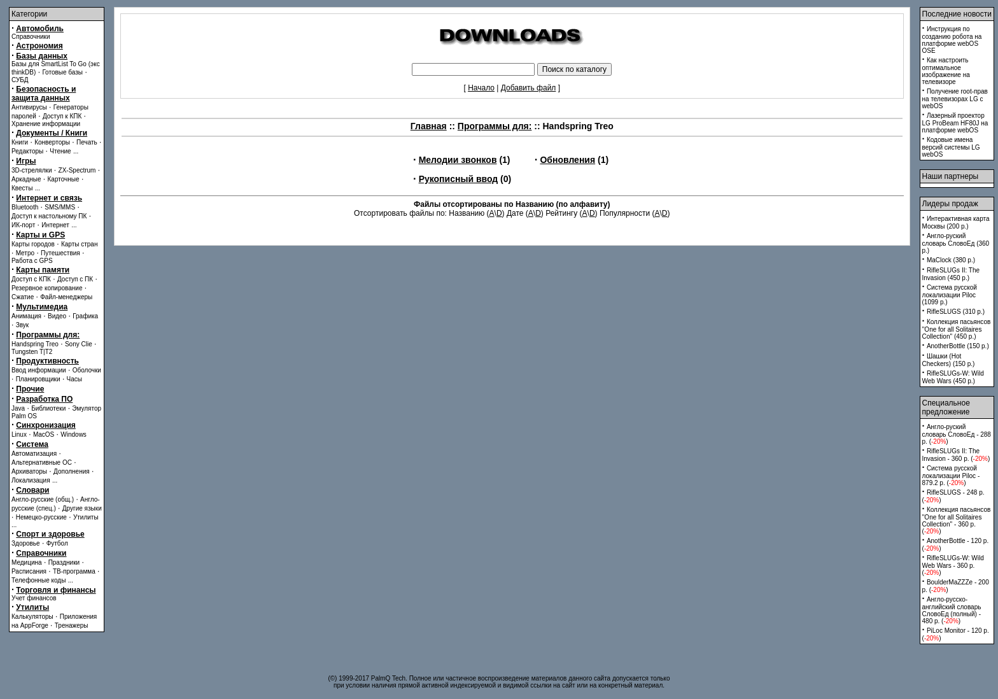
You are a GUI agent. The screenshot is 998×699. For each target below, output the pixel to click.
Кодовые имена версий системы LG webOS (951, 147)
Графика (85, 316)
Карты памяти (42, 269)
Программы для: (48, 334)
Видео (57, 316)
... (75, 151)
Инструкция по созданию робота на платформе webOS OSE (952, 39)
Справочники (30, 36)
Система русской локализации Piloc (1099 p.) (949, 295)
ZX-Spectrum (77, 170)
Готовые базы (62, 72)
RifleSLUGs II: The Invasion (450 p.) (951, 274)
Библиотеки (48, 408)
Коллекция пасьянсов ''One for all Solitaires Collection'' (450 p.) (956, 329)
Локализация (30, 480)
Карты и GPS (40, 234)
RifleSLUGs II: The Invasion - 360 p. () (956, 455)
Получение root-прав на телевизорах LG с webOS (955, 98)
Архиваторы (29, 471)
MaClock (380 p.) (951, 260)
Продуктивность (47, 361)
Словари (32, 490)
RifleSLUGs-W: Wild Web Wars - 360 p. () (953, 565)
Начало (481, 87)
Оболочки (87, 370)
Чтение (60, 151)
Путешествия (60, 253)
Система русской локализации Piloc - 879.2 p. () (951, 475)
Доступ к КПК (62, 116)
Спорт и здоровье (50, 534)
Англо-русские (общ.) (42, 499)
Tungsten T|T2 (31, 351)
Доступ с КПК (31, 279)
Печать (86, 142)
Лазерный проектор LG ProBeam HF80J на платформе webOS (955, 123)
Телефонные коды (38, 580)
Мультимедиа (41, 306)
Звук (22, 324)
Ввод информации (38, 370)
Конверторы (52, 142)
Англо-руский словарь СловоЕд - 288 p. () (956, 434)
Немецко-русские (41, 517)
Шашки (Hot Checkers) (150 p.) (948, 360)
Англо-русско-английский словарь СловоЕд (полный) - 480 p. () (951, 610)
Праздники (64, 562)
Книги (19, 142)
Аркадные (26, 179)
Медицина (26, 562)
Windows (73, 434)
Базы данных (41, 56)
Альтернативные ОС (41, 462)
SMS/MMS (60, 207)
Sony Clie (78, 344)
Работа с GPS (32, 260)
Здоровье (25, 543)
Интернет (55, 225)
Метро (25, 253)
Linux (19, 434)
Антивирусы (29, 107)
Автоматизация (34, 453)
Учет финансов (34, 598)
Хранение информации (45, 123)
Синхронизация (46, 425)
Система (32, 444)
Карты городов (33, 244)
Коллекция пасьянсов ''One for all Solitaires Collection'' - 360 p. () (956, 520)
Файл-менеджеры (66, 296)
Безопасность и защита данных (43, 93)
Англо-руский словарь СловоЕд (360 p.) (956, 243)
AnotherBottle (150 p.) (958, 346)
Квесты (21, 188)
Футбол (57, 543)
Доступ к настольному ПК (49, 216)
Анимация (26, 316)
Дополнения (71, 471)
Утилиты (86, 517)
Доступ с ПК (75, 279)
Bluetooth (24, 207)
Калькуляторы (32, 616)
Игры (26, 161)
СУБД (20, 79)
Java (18, 408)
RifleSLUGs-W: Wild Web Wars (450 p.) (953, 377)
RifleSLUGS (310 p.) (956, 311)
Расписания (28, 571)
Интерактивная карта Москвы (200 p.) (956, 222)
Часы (74, 379)
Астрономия (39, 45)
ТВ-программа (74, 571)
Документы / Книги (51, 133)
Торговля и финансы (55, 590)
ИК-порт (23, 225)
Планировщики (38, 379)
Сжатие (22, 296)
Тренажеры (71, 625)
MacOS (43, 434)
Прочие (30, 389)
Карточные (64, 179)
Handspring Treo (35, 344)
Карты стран (79, 244)
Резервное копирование (47, 288)
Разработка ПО (44, 399)
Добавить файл (528, 87)
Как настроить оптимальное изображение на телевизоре (946, 71)
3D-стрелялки (31, 170)
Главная (429, 126)
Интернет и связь (49, 198)
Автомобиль (40, 28)
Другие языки (82, 508)
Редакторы (27, 151)
